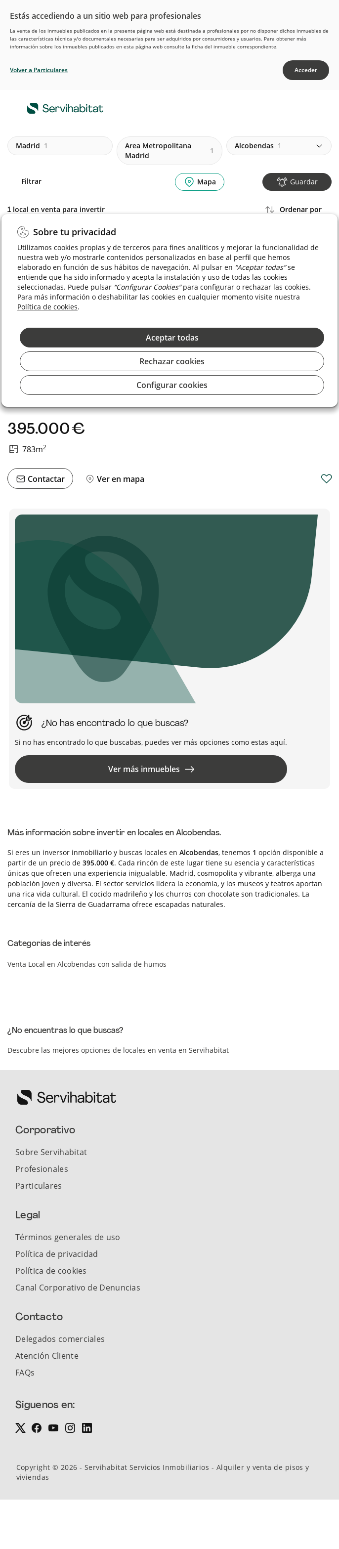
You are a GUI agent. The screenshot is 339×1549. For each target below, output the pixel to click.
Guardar (304, 181)
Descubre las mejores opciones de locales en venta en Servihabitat (118, 1050)
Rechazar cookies (172, 361)
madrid (32, 146)
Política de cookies (47, 306)
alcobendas (258, 146)
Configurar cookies (172, 385)
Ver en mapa (119, 478)
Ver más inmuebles (151, 769)
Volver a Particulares (39, 70)
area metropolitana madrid (169, 150)
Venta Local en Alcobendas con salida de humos (87, 964)
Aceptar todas (172, 337)
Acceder (306, 70)
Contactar (45, 478)
